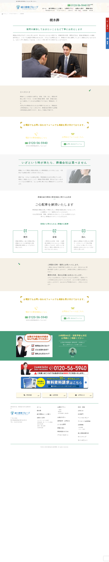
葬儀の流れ (89, 8)
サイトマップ (82, 419)
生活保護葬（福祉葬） (63, 396)
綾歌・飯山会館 (41, 408)
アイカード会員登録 (84, 404)
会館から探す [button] (79, 8)
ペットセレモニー (83, 400)
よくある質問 (61, 407)
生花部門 (80, 397)
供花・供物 (78, 10)
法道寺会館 (40, 410)
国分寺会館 (40, 406)
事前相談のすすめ (50, 10)
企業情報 (85, 10)
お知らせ (70, 10)
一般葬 (59, 392)
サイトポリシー (83, 423)
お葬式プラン (61, 390)
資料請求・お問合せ (63, 403)
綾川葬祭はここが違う (44, 397)
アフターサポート (61, 10)
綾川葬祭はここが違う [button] (56, 8)
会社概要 (80, 410)
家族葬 (59, 394)
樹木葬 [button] (91, 10)
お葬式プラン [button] (69, 8)
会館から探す (41, 400)
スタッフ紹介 (81, 412)
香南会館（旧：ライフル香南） (45, 405)
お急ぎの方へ (61, 400)
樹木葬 (39, 393)
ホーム (44, 8)
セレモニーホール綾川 (43, 403)
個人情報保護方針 (83, 416)
